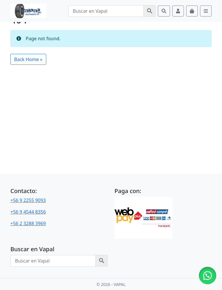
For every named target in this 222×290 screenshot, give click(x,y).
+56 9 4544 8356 (28, 212)
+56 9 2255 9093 (28, 200)
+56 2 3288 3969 (28, 223)
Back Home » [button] (28, 59)
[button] (207, 275)
